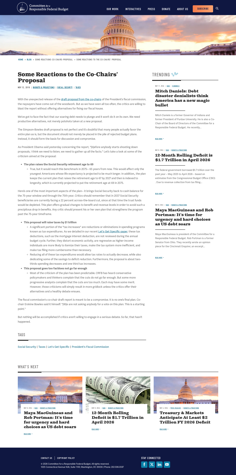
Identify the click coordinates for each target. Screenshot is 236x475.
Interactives (133, 9)
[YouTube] (167, 464)
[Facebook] (144, 464)
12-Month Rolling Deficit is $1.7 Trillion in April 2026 (183, 158)
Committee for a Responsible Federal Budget (42, 7)
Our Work (113, 9)
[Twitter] (152, 464)
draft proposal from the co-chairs (81, 99)
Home (20, 59)
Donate (166, 9)
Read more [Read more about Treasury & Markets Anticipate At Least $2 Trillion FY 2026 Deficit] (163, 429)
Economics (176, 86)
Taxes (78, 87)
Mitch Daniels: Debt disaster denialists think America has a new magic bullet (182, 98)
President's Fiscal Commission (90, 347)
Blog (29, 59)
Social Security (65, 87)
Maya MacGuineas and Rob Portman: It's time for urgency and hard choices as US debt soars (184, 217)
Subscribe (203, 8)
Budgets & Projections (44, 87)
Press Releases (175, 408)
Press (151, 9)
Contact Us (46, 458)
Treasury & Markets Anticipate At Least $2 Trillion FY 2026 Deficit (185, 417)
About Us (182, 9)
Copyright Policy (66, 458)
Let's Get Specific (58, 347)
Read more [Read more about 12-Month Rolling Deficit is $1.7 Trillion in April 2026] (158, 194)
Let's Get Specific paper (112, 231)
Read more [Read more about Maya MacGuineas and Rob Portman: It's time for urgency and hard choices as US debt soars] (158, 258)
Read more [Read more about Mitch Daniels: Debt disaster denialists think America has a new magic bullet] (158, 139)
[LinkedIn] (159, 464)
